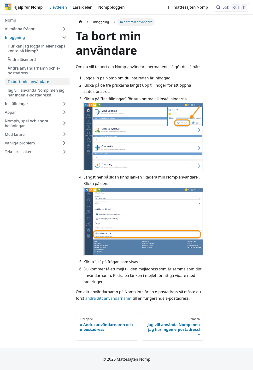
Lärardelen (82, 7)
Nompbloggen (111, 7)
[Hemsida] (80, 22)
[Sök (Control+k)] (231, 7)
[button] (36, 29)
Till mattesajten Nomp (187, 7)
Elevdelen (58, 7)
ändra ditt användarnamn (108, 298)
